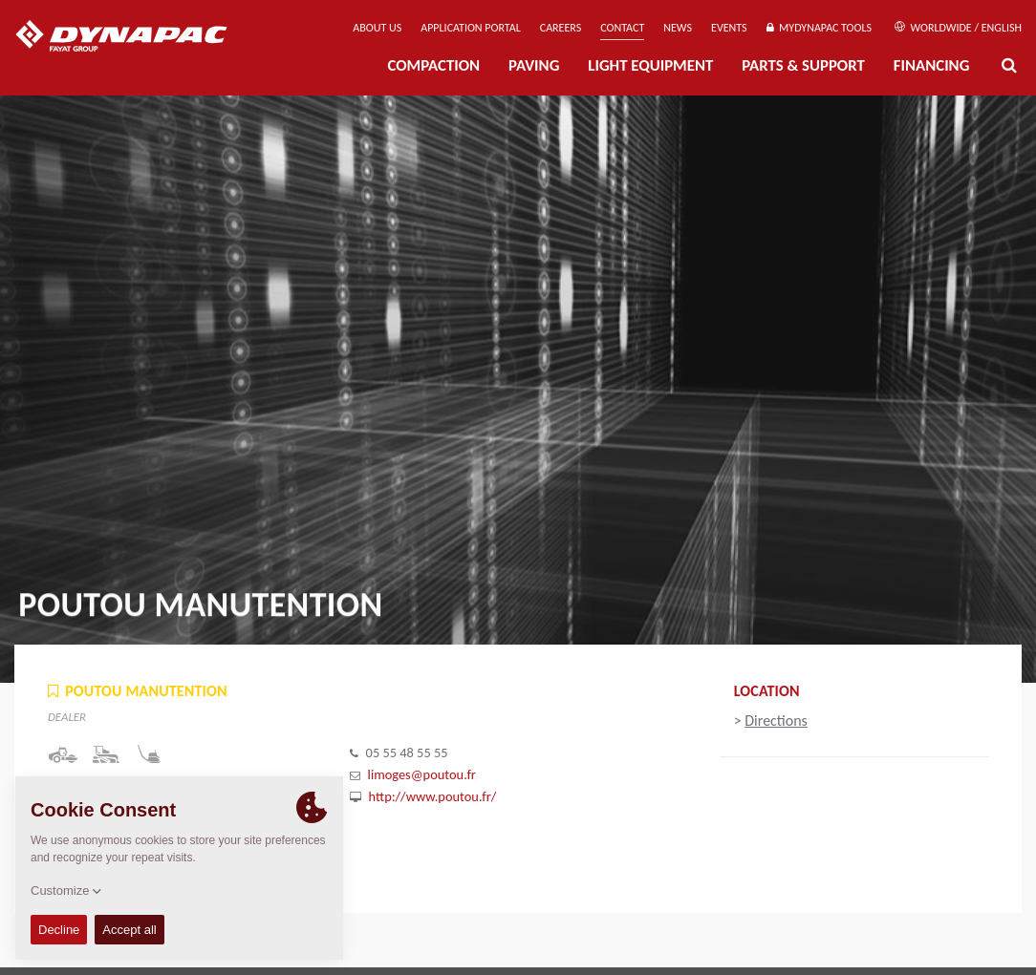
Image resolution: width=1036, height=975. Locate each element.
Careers (560, 27)
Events (729, 27)
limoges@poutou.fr (422, 774)
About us (377, 27)
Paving (533, 65)
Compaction (433, 65)
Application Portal (471, 27)
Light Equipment (650, 65)
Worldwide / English (958, 27)
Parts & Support (803, 65)
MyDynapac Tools (819, 27)
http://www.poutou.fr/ (433, 796)
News (677, 27)
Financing (932, 65)
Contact (622, 27)
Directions (776, 720)
